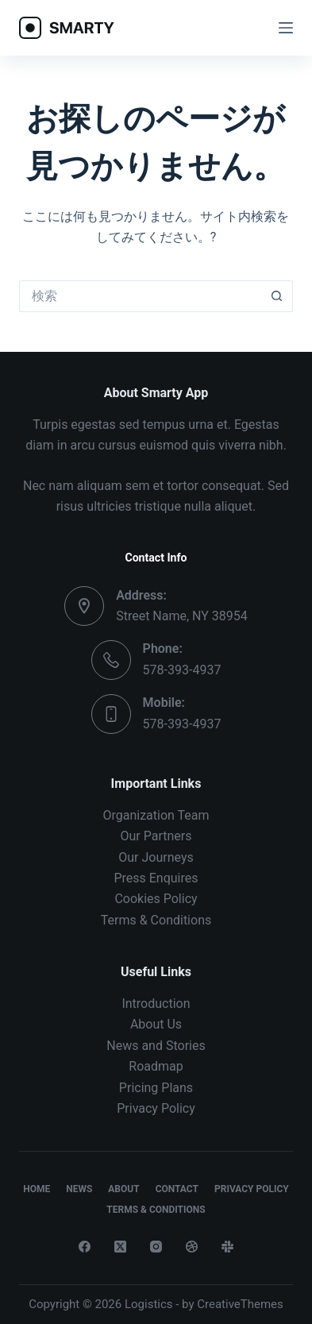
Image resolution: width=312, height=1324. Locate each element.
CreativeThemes (240, 1304)
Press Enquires (156, 878)
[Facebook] (85, 1247)
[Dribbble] (192, 1247)
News (79, 1189)
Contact (177, 1189)
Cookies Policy (155, 898)
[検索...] (140, 296)
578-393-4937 (182, 669)
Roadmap (156, 1066)
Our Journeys (155, 857)
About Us (156, 1024)
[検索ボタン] (277, 296)
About (123, 1189)
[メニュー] (286, 28)
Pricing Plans (156, 1087)
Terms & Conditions (156, 920)
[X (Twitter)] (120, 1247)
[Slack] (227, 1247)
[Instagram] (156, 1247)
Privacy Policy (156, 1108)
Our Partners (155, 835)
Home (36, 1189)
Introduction (155, 1003)
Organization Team (155, 815)
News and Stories (155, 1045)
